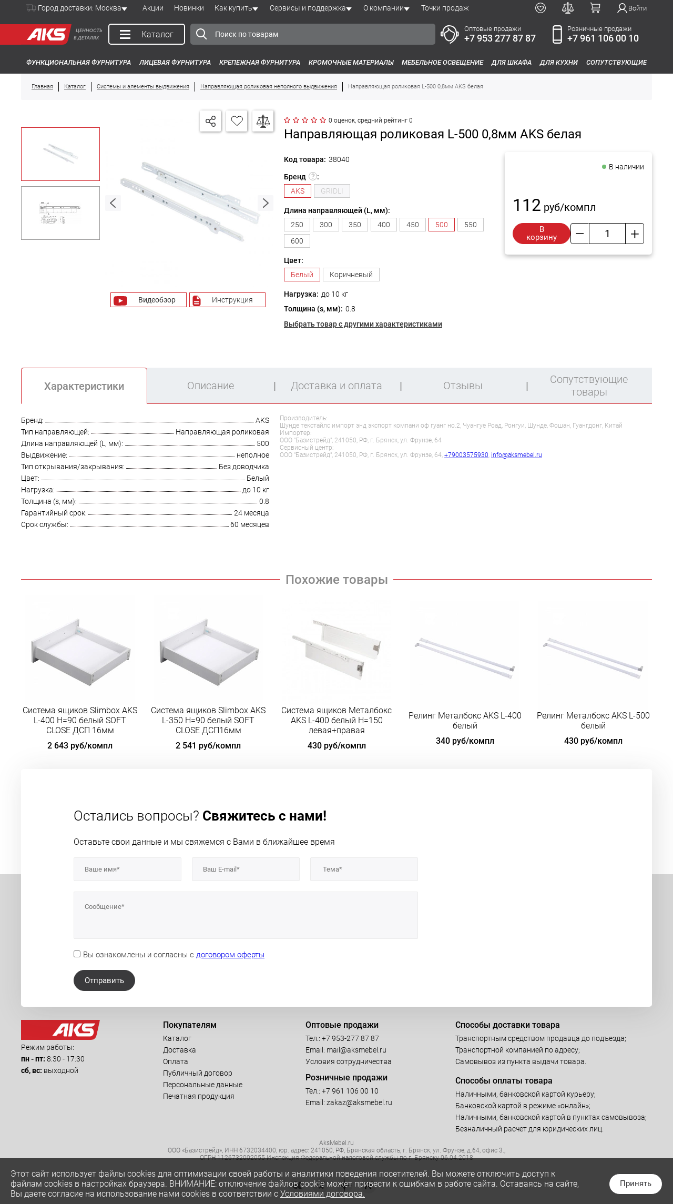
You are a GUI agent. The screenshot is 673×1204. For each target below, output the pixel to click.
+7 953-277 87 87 (350, 1038)
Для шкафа (512, 62)
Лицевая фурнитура (175, 62)
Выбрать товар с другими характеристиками (363, 324)
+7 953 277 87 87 (500, 38)
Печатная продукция (198, 1096)
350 (355, 224)
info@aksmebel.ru (516, 455)
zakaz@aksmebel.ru (359, 1102)
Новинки (189, 8)
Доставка (179, 1050)
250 (297, 224)
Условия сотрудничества (348, 1061)
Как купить (233, 8)
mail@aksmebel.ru (356, 1050)
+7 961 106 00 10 (603, 38)
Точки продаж (445, 8)
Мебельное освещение (442, 62)
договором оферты (230, 954)
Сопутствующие (616, 62)
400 (384, 224)
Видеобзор (157, 300)
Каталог (177, 1038)
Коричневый (351, 274)
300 (326, 224)
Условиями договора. (322, 1194)
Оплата (175, 1061)
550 (470, 224)
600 (297, 241)
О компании (383, 8)
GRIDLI (332, 191)
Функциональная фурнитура (78, 62)
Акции (153, 8)
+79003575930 (466, 455)
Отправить (104, 980)
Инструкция (232, 300)
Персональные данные (202, 1084)
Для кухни (559, 62)
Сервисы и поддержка (308, 8)
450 (412, 224)
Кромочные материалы (351, 62)
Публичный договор (197, 1073)
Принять (635, 1183)
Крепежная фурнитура (259, 62)
